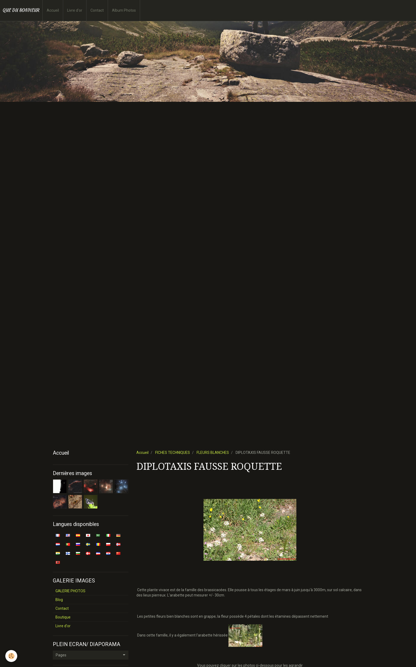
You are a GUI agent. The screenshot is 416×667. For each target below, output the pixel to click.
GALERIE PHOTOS (70, 591)
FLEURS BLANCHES (213, 452)
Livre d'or (74, 10)
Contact (97, 10)
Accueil (53, 10)
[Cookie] (11, 656)
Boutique (63, 617)
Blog (59, 600)
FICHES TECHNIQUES (172, 452)
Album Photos (124, 10)
